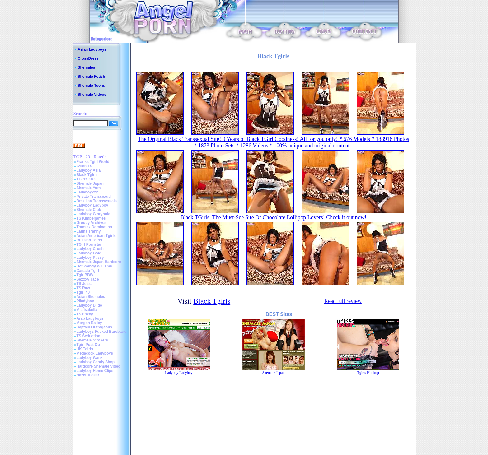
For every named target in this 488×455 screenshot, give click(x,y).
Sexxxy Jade (88, 279)
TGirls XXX (86, 179)
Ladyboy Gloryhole (93, 214)
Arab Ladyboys (90, 318)
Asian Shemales (91, 297)
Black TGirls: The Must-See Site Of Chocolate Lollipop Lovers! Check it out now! (273, 217)
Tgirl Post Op (88, 344)
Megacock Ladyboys (95, 353)
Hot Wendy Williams (94, 266)
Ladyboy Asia (89, 170)
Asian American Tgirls (96, 236)
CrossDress (88, 58)
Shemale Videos (92, 94)
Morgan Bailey (89, 323)
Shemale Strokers (92, 340)
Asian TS (84, 166)
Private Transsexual (94, 196)
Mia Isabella (87, 310)
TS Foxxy (85, 314)
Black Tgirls (87, 175)
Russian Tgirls (89, 240)
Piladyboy (85, 301)
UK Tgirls (85, 349)
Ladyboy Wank (90, 357)
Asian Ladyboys (92, 49)
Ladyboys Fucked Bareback (101, 331)
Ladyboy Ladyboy (92, 205)
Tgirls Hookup (368, 372)
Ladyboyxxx (87, 192)
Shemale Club (89, 209)
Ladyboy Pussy (90, 257)
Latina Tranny (89, 231)
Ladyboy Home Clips (95, 371)
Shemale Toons (91, 85)
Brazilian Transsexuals (97, 201)
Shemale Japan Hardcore (99, 262)
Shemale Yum (89, 188)
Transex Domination (94, 227)
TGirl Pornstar (89, 244)
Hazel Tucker (88, 375)
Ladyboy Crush (90, 249)
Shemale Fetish (91, 76)
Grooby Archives (91, 223)
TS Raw (83, 288)
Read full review (343, 301)
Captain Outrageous (94, 327)
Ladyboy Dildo (89, 305)
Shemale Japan (90, 183)
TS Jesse (85, 283)
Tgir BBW (85, 275)
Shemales (86, 67)
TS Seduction (89, 336)
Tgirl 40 (83, 292)
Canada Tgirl (88, 270)
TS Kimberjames (91, 218)
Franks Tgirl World (93, 162)
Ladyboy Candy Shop (96, 362)
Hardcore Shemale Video (98, 366)
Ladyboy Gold (89, 253)
